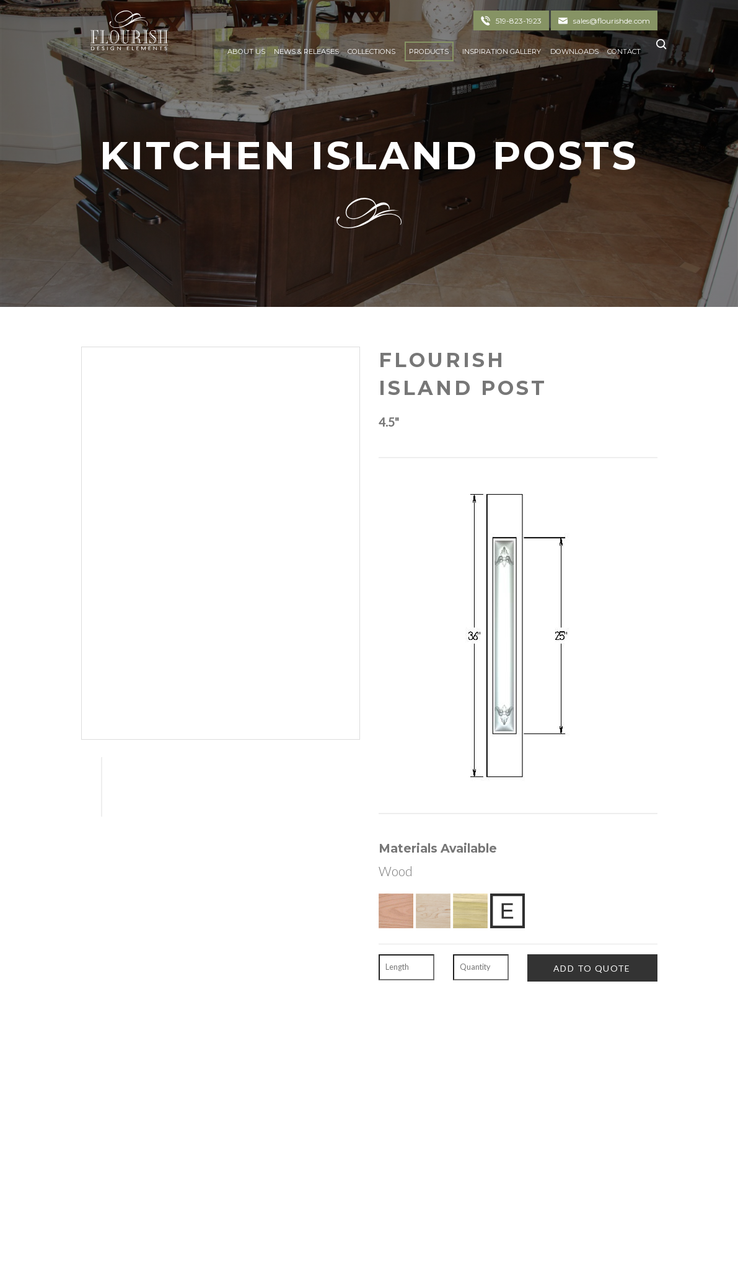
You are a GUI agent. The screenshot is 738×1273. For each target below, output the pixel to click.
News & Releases (306, 51)
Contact (624, 51)
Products (429, 51)
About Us (246, 51)
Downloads (574, 51)
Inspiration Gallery (501, 51)
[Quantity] (481, 967)
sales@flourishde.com (611, 20)
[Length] (406, 967)
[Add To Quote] (592, 967)
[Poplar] (470, 911)
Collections (371, 51)
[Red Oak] (396, 911)
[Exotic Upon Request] (507, 911)
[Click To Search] (657, 48)
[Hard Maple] (433, 911)
